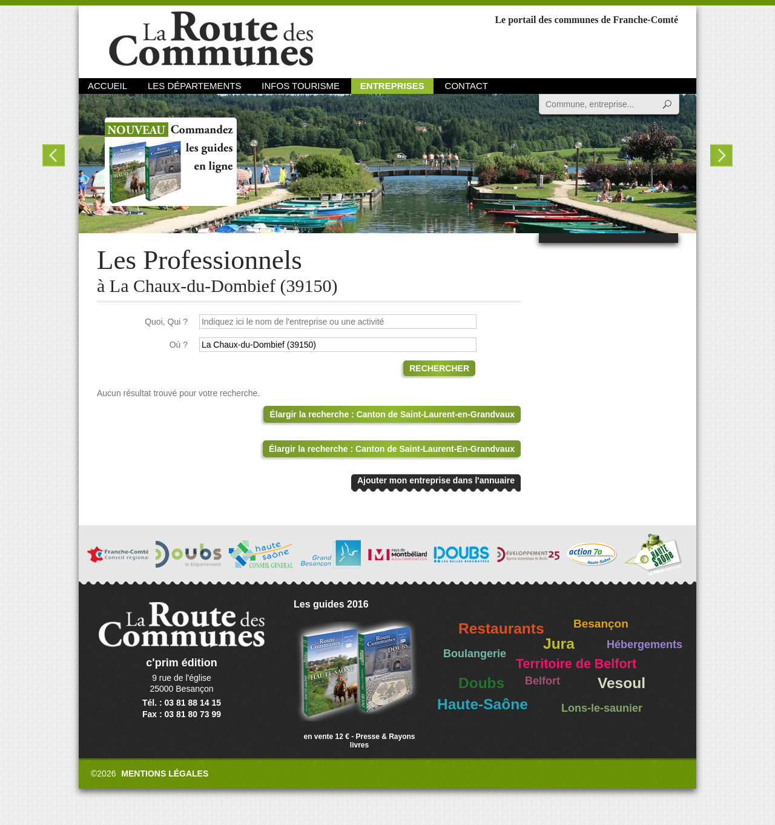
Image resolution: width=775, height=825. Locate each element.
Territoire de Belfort (576, 664)
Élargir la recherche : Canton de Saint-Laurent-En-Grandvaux (392, 449)
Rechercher (439, 368)
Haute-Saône (482, 704)
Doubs (481, 683)
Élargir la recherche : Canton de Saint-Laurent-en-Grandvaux (392, 414)
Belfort (542, 681)
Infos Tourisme (301, 86)
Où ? (179, 345)
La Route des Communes (211, 39)
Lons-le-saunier (601, 708)
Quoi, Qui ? (166, 321)
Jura (559, 643)
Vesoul (621, 683)
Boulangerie (474, 654)
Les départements (194, 86)
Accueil (107, 86)
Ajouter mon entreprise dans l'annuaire (436, 480)
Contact (466, 86)
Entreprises (392, 86)
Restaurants (501, 628)
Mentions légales (164, 773)
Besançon (600, 623)
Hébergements (644, 644)
